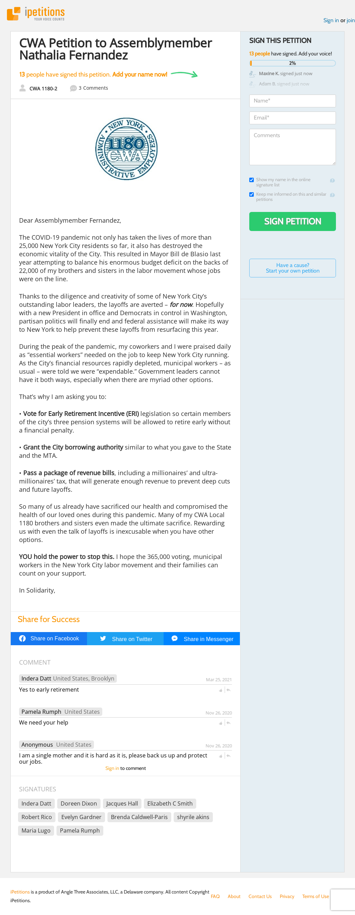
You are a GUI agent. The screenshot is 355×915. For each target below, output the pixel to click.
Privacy (287, 896)
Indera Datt (36, 678)
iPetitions (35, 13)
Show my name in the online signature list (280, 182)
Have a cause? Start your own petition (293, 268)
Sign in (331, 20)
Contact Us (260, 896)
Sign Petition (292, 221)
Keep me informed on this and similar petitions (287, 197)
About (234, 896)
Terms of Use (315, 896)
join (351, 20)
